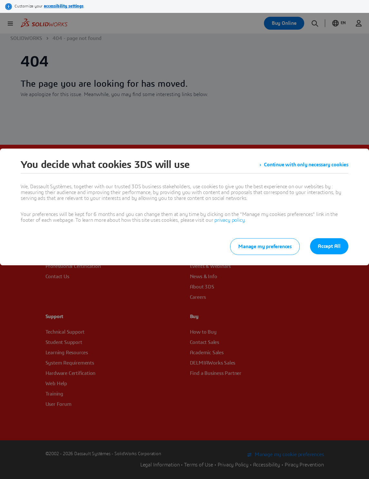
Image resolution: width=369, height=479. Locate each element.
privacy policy (229, 220)
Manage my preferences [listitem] (265, 246)
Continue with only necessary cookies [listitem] (306, 164)
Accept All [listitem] (329, 246)
